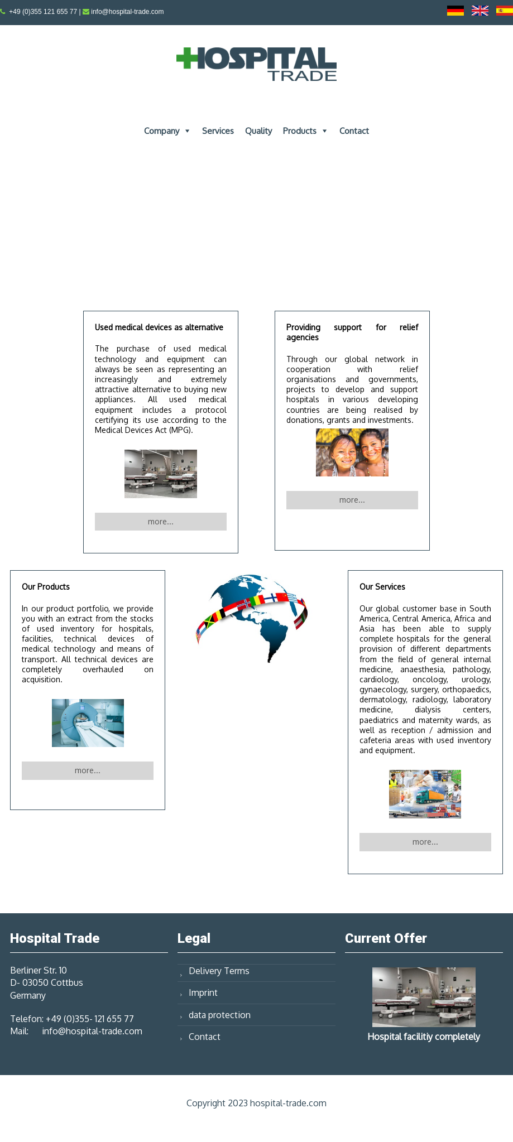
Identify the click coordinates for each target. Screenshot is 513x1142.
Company (161, 131)
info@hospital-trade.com (127, 12)
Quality (258, 131)
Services (218, 131)
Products (300, 131)
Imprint (203, 992)
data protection (220, 1014)
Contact (354, 131)
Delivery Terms (219, 970)
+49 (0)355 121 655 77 (43, 12)
